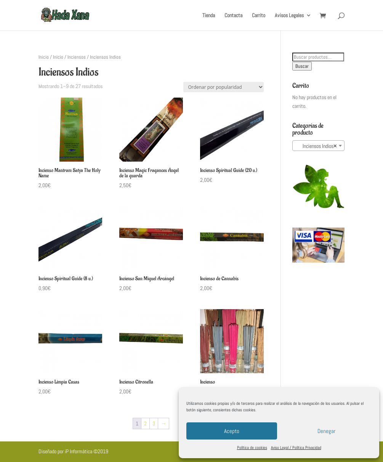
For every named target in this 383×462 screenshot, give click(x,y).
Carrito (258, 16)
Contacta (233, 16)
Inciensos (76, 57)
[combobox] (318, 145)
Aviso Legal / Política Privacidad (296, 447)
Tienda (208, 16)
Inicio (43, 57)
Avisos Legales (289, 16)
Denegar (326, 431)
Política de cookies (252, 447)
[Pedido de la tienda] (223, 87)
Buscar (302, 66)
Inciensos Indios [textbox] (316, 146)
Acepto (231, 431)
